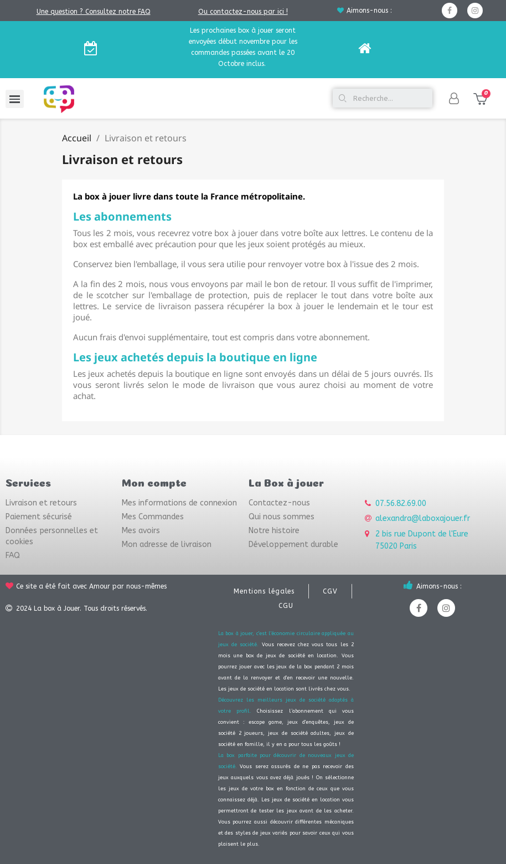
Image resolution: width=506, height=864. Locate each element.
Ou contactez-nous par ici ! (243, 12)
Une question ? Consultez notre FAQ (94, 12)
